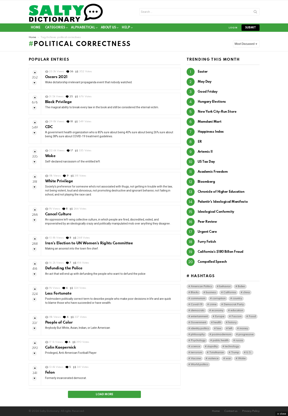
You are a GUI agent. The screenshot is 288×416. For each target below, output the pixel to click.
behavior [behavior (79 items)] (225, 286)
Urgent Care (207, 232)
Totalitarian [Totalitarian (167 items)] (216, 352)
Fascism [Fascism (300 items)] (236, 316)
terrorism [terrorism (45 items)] (196, 352)
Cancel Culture (58, 214)
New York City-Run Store (217, 111)
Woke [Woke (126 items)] (242, 358)
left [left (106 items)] (230, 328)
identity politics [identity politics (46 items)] (200, 328)
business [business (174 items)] (211, 292)
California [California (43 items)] (229, 292)
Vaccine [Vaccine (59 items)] (196, 358)
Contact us (230, 411)
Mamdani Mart (209, 121)
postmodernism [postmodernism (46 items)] (221, 334)
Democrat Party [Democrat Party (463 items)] (234, 304)
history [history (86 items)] (232, 322)
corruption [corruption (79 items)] (218, 298)
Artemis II (205, 151)
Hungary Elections (212, 101)
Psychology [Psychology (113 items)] (198, 340)
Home (35, 27)
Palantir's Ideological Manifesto (223, 201)
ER (200, 141)
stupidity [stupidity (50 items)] (212, 346)
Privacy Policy (251, 411)
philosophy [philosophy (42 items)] (198, 334)
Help (126, 28)
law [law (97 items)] (218, 328)
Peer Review (207, 222)
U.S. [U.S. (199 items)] (249, 352)
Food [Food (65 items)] (252, 316)
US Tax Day (206, 161)
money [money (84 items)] (243, 328)
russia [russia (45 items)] (239, 340)
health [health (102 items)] (217, 322)
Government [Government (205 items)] (198, 322)
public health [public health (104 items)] (220, 340)
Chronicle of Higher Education (221, 191)
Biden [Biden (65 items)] (241, 286)
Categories (55, 28)
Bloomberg (206, 181)
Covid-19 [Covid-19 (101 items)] (196, 304)
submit (250, 27)
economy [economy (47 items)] (217, 310)
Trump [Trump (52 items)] (235, 352)
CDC (49, 127)
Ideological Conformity (216, 212)
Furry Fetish (207, 242)
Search (255, 12)
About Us (108, 28)
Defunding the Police (63, 268)
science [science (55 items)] (195, 346)
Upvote (34, 72)
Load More (104, 394)
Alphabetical (83, 28)
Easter (203, 71)
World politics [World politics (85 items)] (199, 364)
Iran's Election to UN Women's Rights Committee (89, 243)
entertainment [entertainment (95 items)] (199, 316)
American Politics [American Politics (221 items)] (201, 286)
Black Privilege (58, 102)
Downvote (34, 82)
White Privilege (59, 181)
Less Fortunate (58, 293)
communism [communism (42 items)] (198, 298)
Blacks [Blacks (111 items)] (195, 292)
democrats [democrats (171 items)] (197, 310)
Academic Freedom (213, 171)
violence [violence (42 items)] (213, 358)
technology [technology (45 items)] (232, 346)
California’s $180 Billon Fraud (221, 252)
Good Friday (207, 91)
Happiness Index (211, 131)
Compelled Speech (212, 262)
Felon (50, 372)
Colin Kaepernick (60, 347)
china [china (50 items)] (246, 292)
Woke (50, 156)
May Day (204, 81)
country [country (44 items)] (237, 298)
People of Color (59, 322)
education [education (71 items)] (236, 310)
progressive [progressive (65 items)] (246, 334)
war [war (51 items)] (228, 358)
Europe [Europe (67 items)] (219, 316)
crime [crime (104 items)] (213, 304)
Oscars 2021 (56, 77)
